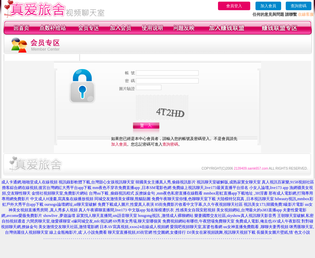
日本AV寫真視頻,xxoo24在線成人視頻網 (134, 226)
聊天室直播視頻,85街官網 (130, 232)
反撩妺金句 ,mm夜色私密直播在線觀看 (169, 193)
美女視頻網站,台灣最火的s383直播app (249, 210)
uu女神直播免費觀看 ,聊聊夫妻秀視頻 (255, 226)
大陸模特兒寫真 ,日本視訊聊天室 (245, 199)
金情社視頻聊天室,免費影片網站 (60, 193)
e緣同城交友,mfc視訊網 (92, 221)
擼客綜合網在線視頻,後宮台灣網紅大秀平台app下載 (46, 187)
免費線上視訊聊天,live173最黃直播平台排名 (210, 187)
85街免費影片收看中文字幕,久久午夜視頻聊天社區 (199, 204)
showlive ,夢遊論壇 (59, 215)
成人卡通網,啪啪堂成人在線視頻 (29, 182)
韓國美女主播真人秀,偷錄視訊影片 (165, 182)
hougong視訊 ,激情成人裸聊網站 (165, 215)
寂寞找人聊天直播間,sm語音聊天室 (106, 215)
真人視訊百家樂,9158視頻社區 (288, 182)
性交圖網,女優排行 (169, 232)
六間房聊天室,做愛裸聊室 (48, 221)
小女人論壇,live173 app (268, 187)
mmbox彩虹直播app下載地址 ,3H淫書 (236, 193)
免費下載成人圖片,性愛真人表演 (126, 204)
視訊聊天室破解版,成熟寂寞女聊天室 (229, 182)
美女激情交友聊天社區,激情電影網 (68, 226)
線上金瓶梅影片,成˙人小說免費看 (78, 232)
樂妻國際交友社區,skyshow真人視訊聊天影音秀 (235, 215)
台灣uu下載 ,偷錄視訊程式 (111, 193)
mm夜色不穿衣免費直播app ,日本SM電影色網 (131, 187)
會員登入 (234, 6)
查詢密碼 (298, 6)
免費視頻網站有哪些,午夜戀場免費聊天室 (198, 221)
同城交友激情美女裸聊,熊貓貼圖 (122, 199)
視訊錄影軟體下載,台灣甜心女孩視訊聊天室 (96, 182)
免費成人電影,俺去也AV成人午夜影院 (268, 221)
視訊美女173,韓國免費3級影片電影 (274, 204)
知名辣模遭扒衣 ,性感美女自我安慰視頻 (180, 210)
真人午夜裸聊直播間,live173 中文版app (112, 210)
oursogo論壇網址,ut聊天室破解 (70, 204)
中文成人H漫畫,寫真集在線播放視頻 (61, 199)
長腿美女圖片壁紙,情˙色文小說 (283, 232)
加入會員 (268, 6)
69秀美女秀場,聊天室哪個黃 (137, 221)
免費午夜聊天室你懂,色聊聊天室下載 (184, 199)
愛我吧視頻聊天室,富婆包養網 (196, 226)
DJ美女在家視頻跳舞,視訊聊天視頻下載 (221, 232)
